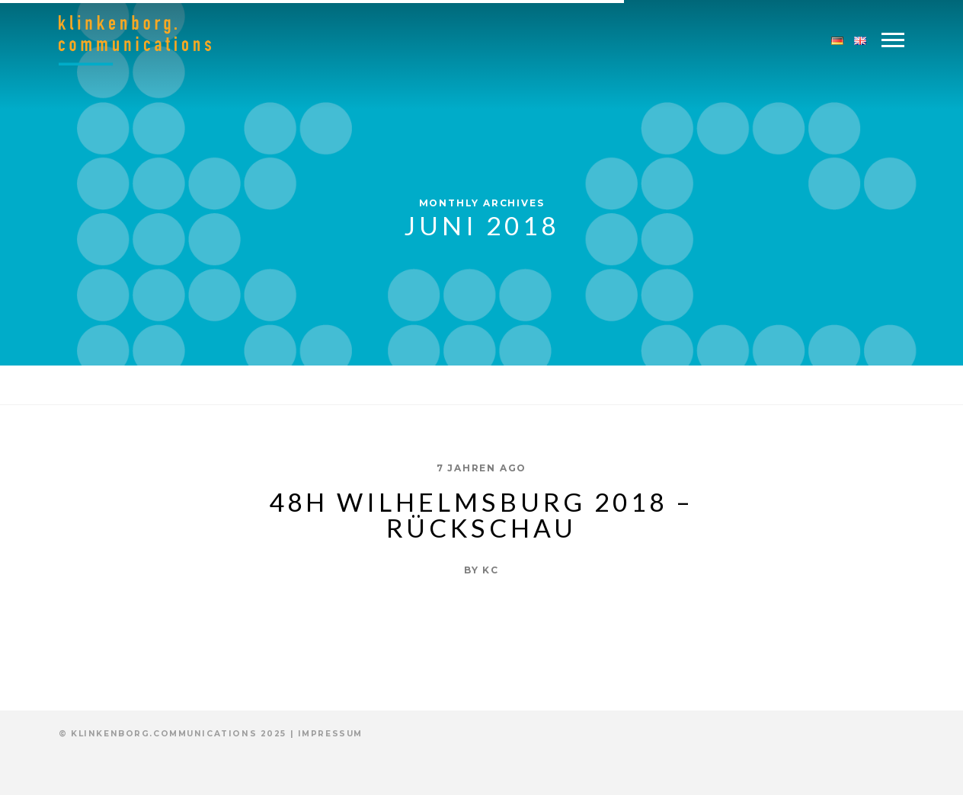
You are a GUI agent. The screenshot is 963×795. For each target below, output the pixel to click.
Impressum (330, 734)
